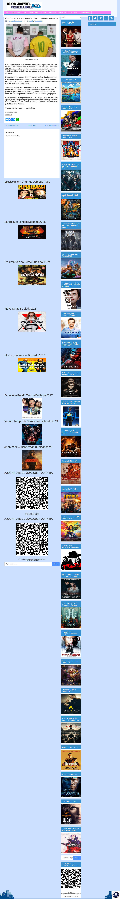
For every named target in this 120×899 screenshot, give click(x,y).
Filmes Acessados (85, 12)
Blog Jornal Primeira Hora (15, 21)
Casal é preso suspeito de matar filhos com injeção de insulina (31, 18)
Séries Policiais (16, 12)
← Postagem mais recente (12, 125)
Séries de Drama (33, 12)
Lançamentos (52, 12)
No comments (38, 21)
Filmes (24, 12)
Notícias (43, 12)
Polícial (31, 21)
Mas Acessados (73, 12)
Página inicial (32, 125)
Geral (7, 12)
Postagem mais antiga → (52, 125)
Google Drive (62, 12)
